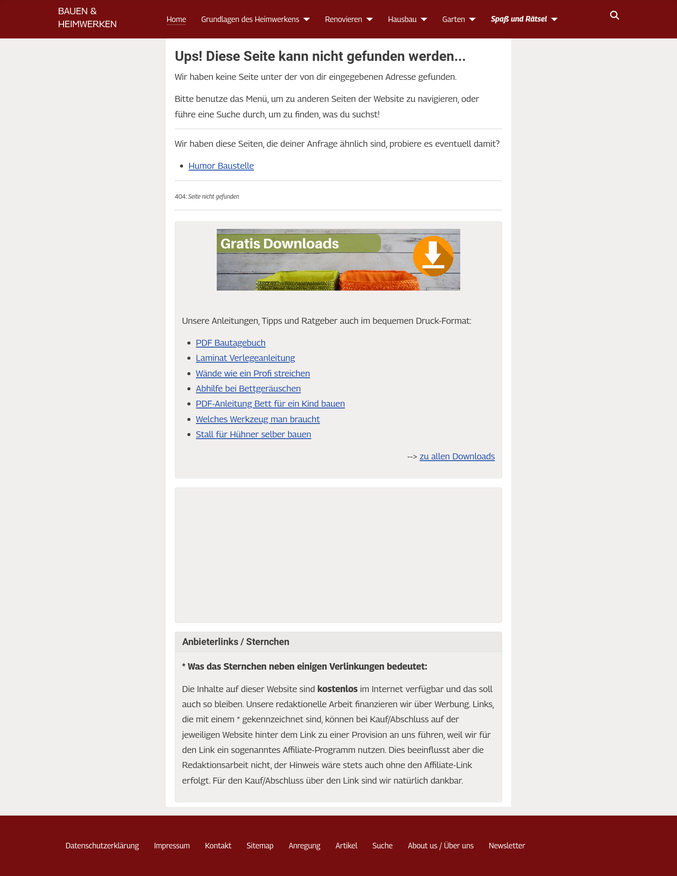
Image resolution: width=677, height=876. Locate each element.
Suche (383, 845)
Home (176, 19)
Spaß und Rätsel (519, 18)
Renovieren (343, 19)
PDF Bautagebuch (231, 342)
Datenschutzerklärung (102, 845)
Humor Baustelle (221, 165)
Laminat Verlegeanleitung (245, 357)
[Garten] (470, 19)
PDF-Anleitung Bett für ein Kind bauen (270, 403)
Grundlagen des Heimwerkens (250, 19)
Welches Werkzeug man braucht (258, 419)
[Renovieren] (367, 19)
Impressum (172, 845)
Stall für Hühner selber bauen (253, 434)
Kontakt (218, 845)
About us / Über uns (441, 845)
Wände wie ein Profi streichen (253, 373)
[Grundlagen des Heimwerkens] (304, 19)
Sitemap (260, 845)
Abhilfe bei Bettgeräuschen (248, 388)
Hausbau (402, 19)
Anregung (304, 845)
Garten (454, 19)
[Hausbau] (422, 19)
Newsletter (507, 845)
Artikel (346, 845)
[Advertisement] (338, 555)
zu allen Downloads (457, 456)
